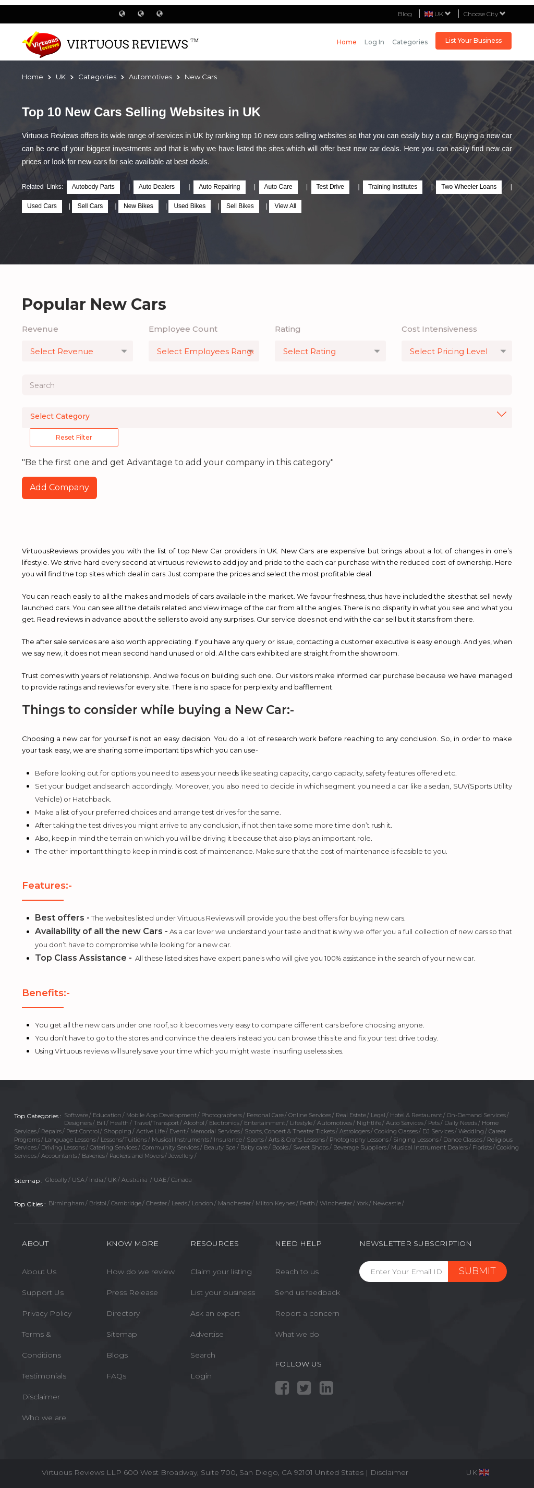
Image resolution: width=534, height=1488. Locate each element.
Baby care (254, 1147)
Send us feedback (307, 1292)
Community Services (170, 1147)
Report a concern (307, 1313)
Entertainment (264, 1123)
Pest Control (82, 1131)
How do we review (140, 1271)
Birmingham (66, 1203)
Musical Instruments (180, 1139)
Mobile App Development (161, 1115)
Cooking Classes (396, 1131)
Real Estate (351, 1115)
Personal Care (265, 1115)
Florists (482, 1147)
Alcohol (194, 1123)
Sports (255, 1139)
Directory (123, 1313)
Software (76, 1115)
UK (112, 1179)
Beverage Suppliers (359, 1147)
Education (107, 1115)
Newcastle (387, 1203)
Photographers (221, 1115)
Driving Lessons (63, 1147)
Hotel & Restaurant (416, 1115)
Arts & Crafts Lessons (297, 1139)
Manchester (234, 1203)
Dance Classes (462, 1139)
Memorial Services (215, 1131)
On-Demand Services (476, 1115)
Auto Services (404, 1123)
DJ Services (438, 1131)
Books (280, 1147)
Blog (405, 14)
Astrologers (354, 1131)
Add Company (59, 487)
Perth (307, 1203)
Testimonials (44, 1376)
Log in (374, 42)
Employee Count (183, 329)
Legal (378, 1115)
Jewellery (180, 1155)
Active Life (150, 1131)
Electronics (224, 1123)
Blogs (117, 1355)
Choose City (485, 14)
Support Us (43, 1292)
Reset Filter (74, 437)
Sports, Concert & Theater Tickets (290, 1131)
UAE (160, 1179)
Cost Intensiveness (439, 329)
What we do (297, 1334)
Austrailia (135, 1179)
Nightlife (369, 1123)
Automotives (334, 1123)
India (96, 1179)
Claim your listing (221, 1271)
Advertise (207, 1334)
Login (201, 1376)
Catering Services (113, 1147)
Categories (410, 42)
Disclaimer (41, 1396)
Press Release (132, 1292)
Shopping (117, 1131)
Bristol (97, 1203)
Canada (181, 1179)
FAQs (116, 1376)
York (362, 1203)
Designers (78, 1123)
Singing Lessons (416, 1139)
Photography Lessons (359, 1139)
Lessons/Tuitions (124, 1139)
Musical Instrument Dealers (429, 1147)
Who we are (44, 1417)
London (202, 1203)
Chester (156, 1203)
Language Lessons (70, 1139)
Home (347, 42)
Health (119, 1123)
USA (78, 1179)
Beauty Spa (220, 1147)
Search (202, 1355)
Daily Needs (460, 1123)
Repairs (51, 1131)
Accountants (59, 1155)
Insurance (228, 1139)
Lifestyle (301, 1123)
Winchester (336, 1203)
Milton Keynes (275, 1203)
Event (177, 1131)
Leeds (179, 1203)
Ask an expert (215, 1313)
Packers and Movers (137, 1155)
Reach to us (297, 1271)
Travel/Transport (156, 1123)
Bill (100, 1123)
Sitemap (121, 1334)
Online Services (309, 1115)
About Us (39, 1271)
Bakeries (93, 1155)
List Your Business (473, 40)
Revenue (40, 329)
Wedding (471, 1131)
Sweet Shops (311, 1147)
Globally (56, 1179)
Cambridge (126, 1203)
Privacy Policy (46, 1313)
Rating (288, 329)
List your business (222, 1292)
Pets (434, 1123)
